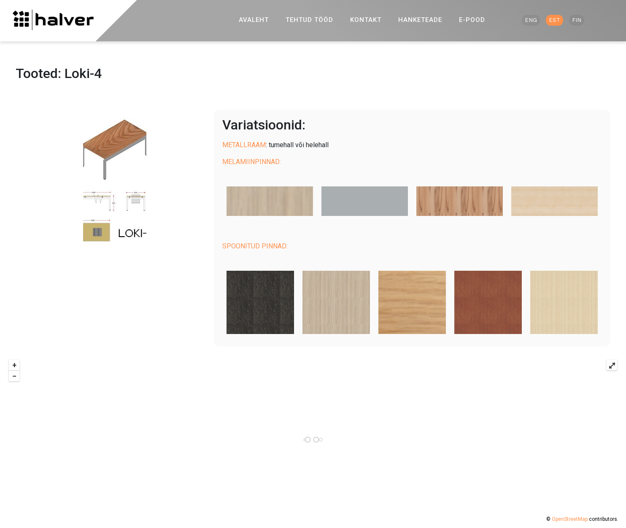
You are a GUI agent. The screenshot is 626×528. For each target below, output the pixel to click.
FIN (576, 20)
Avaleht (254, 20)
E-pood (472, 20)
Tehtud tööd (309, 20)
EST (554, 20)
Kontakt (365, 20)
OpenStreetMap (570, 519)
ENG (531, 20)
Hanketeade (420, 20)
